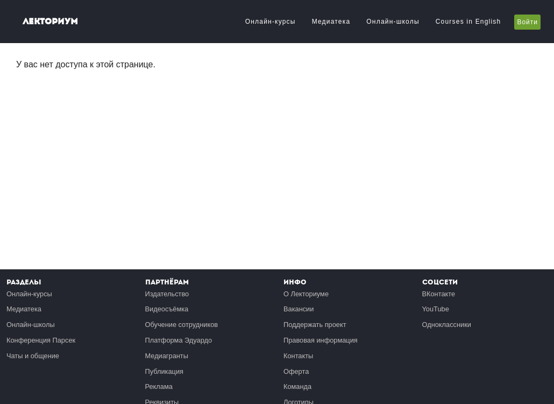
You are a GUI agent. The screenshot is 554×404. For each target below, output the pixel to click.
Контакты (298, 356)
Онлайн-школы (392, 21)
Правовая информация (320, 340)
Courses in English (468, 21)
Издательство (167, 294)
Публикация (164, 371)
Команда (297, 386)
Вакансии (298, 309)
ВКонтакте (439, 294)
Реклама (159, 386)
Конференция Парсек (40, 340)
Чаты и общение (32, 356)
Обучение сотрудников (181, 325)
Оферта (296, 371)
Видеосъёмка (167, 309)
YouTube (435, 309)
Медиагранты (166, 356)
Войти (527, 22)
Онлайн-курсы (270, 21)
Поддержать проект (314, 325)
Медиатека (331, 21)
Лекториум (50, 21)
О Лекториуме (306, 294)
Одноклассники (446, 325)
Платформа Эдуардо (178, 340)
